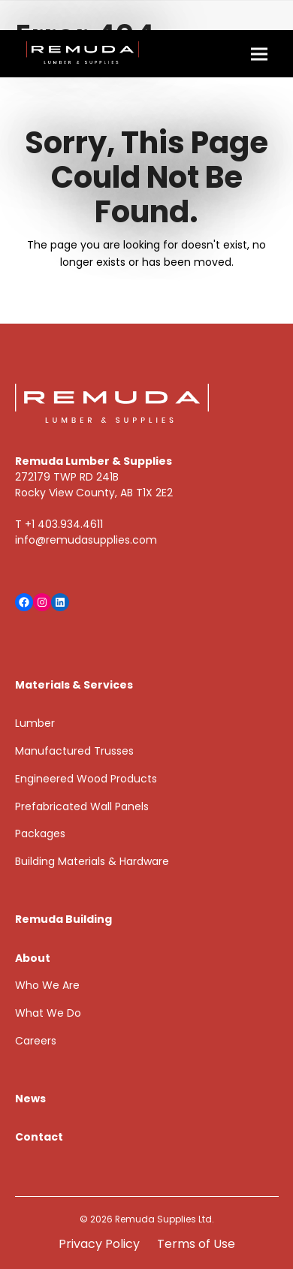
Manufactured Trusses (74, 750)
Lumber (35, 723)
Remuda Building (63, 919)
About (32, 958)
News (30, 1098)
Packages (40, 833)
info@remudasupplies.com (86, 539)
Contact (39, 1136)
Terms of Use (196, 1243)
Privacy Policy (99, 1243)
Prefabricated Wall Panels (82, 806)
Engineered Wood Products (86, 778)
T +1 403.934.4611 (59, 524)
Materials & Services (74, 684)
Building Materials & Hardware (92, 861)
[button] (259, 53)
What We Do (48, 1012)
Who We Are (47, 985)
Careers (35, 1040)
